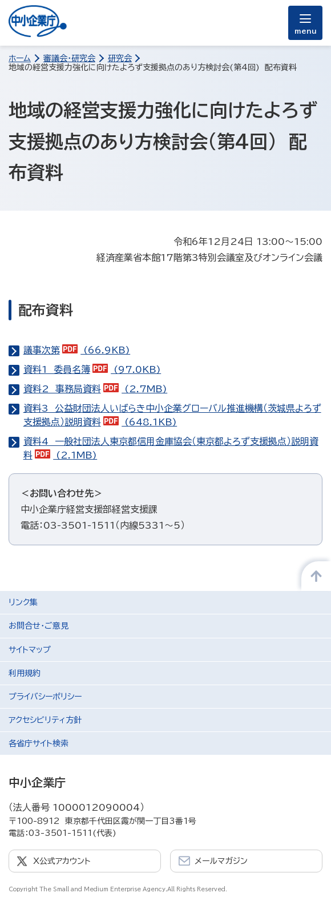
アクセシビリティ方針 (45, 720)
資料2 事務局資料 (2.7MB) (95, 388)
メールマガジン (221, 861)
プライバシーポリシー (45, 697)
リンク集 (23, 602)
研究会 (120, 58)
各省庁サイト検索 (38, 743)
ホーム (20, 58)
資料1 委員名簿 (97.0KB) (92, 369)
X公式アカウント (62, 861)
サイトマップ (30, 650)
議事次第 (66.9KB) (77, 350)
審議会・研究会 (69, 58)
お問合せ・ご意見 (38, 626)
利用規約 (25, 673)
